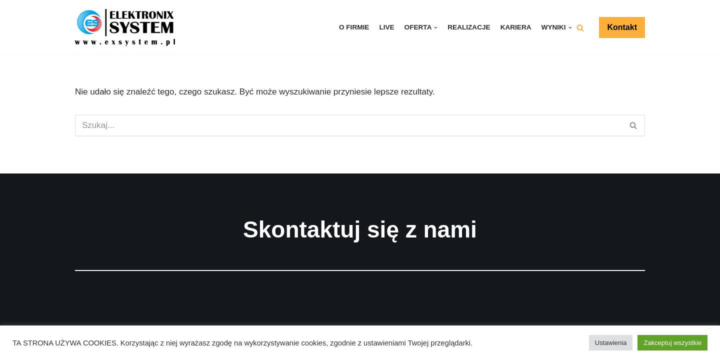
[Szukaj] (348, 125)
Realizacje (469, 27)
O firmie (354, 27)
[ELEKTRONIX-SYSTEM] (127, 27)
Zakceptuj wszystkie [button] (673, 342)
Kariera (516, 27)
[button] (580, 28)
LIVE (386, 27)
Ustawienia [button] (611, 342)
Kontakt (622, 27)
